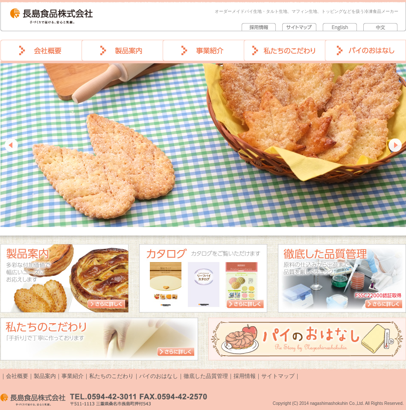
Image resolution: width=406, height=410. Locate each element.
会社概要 (17, 376)
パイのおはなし (158, 376)
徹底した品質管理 (206, 376)
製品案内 (45, 376)
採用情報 (245, 376)
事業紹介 (72, 376)
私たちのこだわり (111, 376)
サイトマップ (278, 376)
